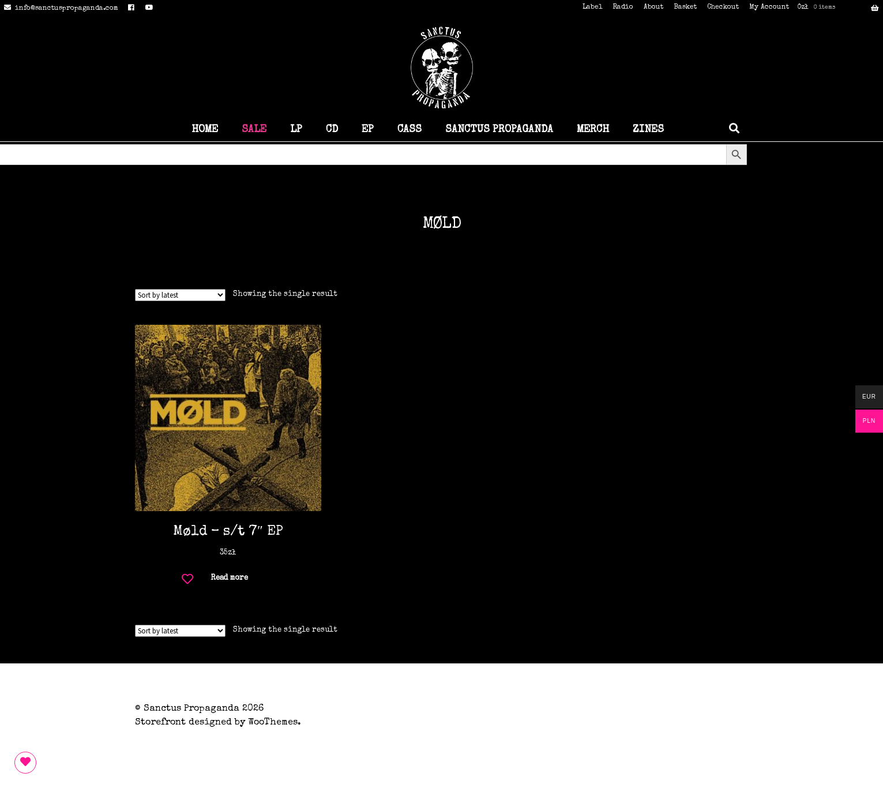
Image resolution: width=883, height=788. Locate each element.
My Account (769, 7)
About (653, 7)
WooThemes (273, 722)
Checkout (723, 7)
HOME (204, 130)
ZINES (648, 130)
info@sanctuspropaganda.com (59, 8)
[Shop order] (180, 295)
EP (368, 130)
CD (332, 130)
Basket (685, 7)
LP (296, 130)
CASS (409, 130)
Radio (623, 7)
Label (592, 7)
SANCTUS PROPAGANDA (499, 130)
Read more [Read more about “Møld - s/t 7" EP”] (229, 578)
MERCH (593, 130)
